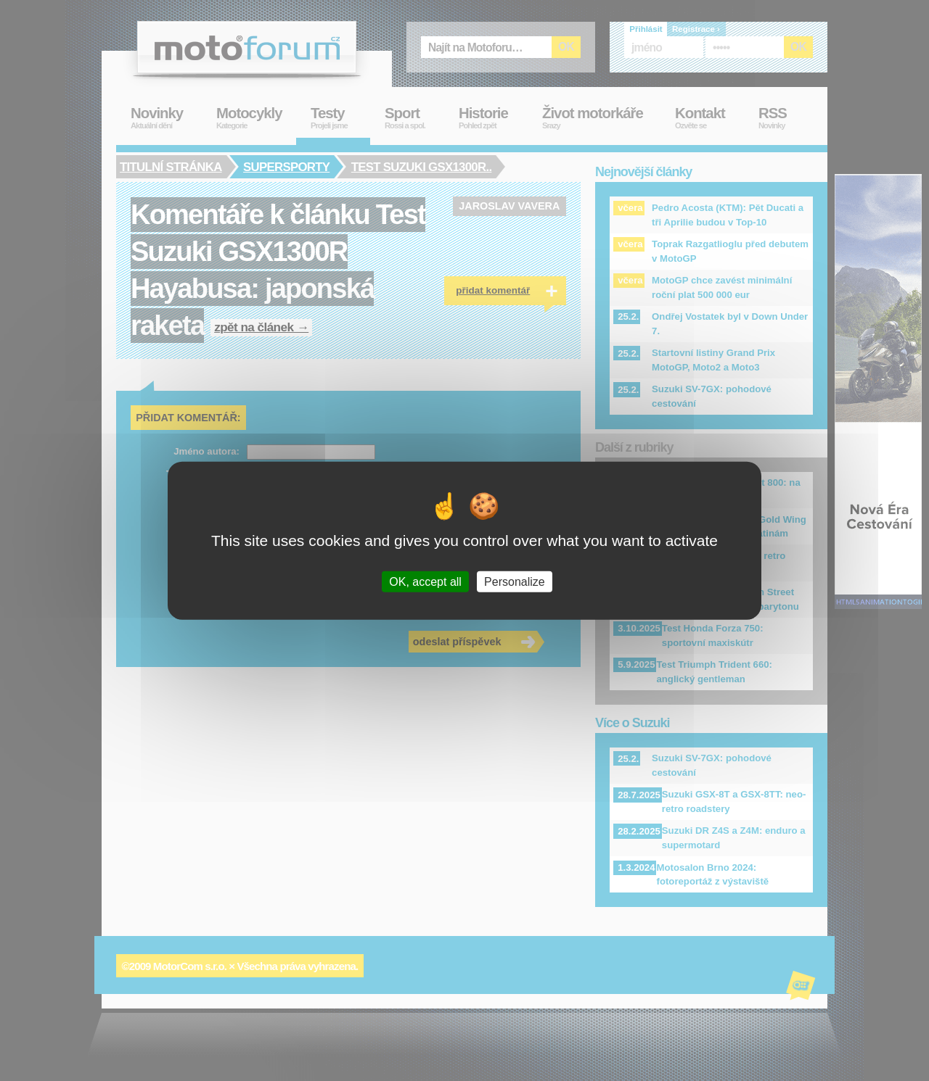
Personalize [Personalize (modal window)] (514, 582)
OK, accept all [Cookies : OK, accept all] (425, 582)
